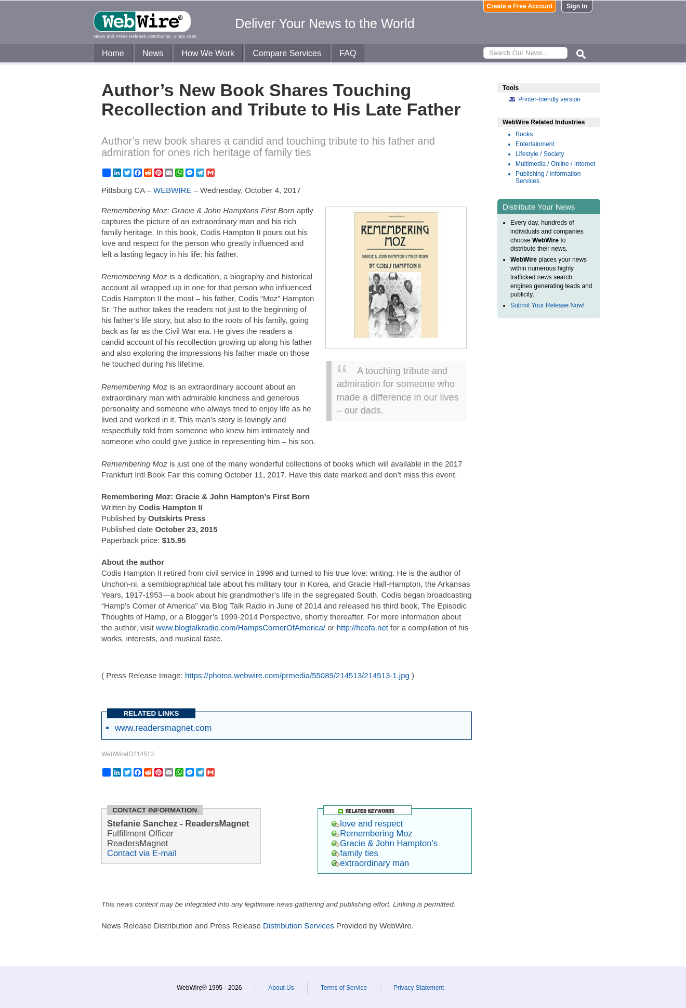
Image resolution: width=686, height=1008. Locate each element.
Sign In (576, 6)
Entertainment (535, 144)
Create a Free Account (520, 6)
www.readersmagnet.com (163, 727)
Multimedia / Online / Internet (555, 163)
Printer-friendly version (549, 99)
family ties (355, 853)
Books (524, 134)
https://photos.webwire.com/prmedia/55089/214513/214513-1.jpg (297, 675)
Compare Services (287, 53)
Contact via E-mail (142, 853)
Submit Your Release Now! (547, 305)
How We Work (207, 53)
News (152, 53)
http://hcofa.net (362, 627)
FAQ (347, 53)
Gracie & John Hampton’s (385, 843)
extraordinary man (370, 863)
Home (113, 53)
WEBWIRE (172, 190)
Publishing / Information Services (548, 177)
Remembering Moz (372, 833)
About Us (281, 987)
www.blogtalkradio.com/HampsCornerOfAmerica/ (240, 627)
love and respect (367, 823)
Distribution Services (298, 925)
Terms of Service (344, 987)
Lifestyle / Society (540, 154)
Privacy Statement (418, 987)
